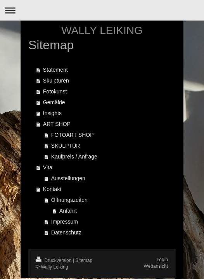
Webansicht (156, 266)
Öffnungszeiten (69, 200)
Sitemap (83, 260)
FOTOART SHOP (72, 135)
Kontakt (52, 189)
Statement (55, 70)
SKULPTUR (65, 146)
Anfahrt (68, 211)
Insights (52, 113)
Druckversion (54, 260)
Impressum (64, 222)
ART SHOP (57, 124)
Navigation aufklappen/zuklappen (102, 10)
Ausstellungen (68, 178)
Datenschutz (66, 232)
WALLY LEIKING (102, 30)
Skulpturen (56, 81)
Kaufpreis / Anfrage (74, 156)
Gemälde (54, 102)
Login (162, 259)
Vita (47, 167)
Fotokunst (55, 91)
